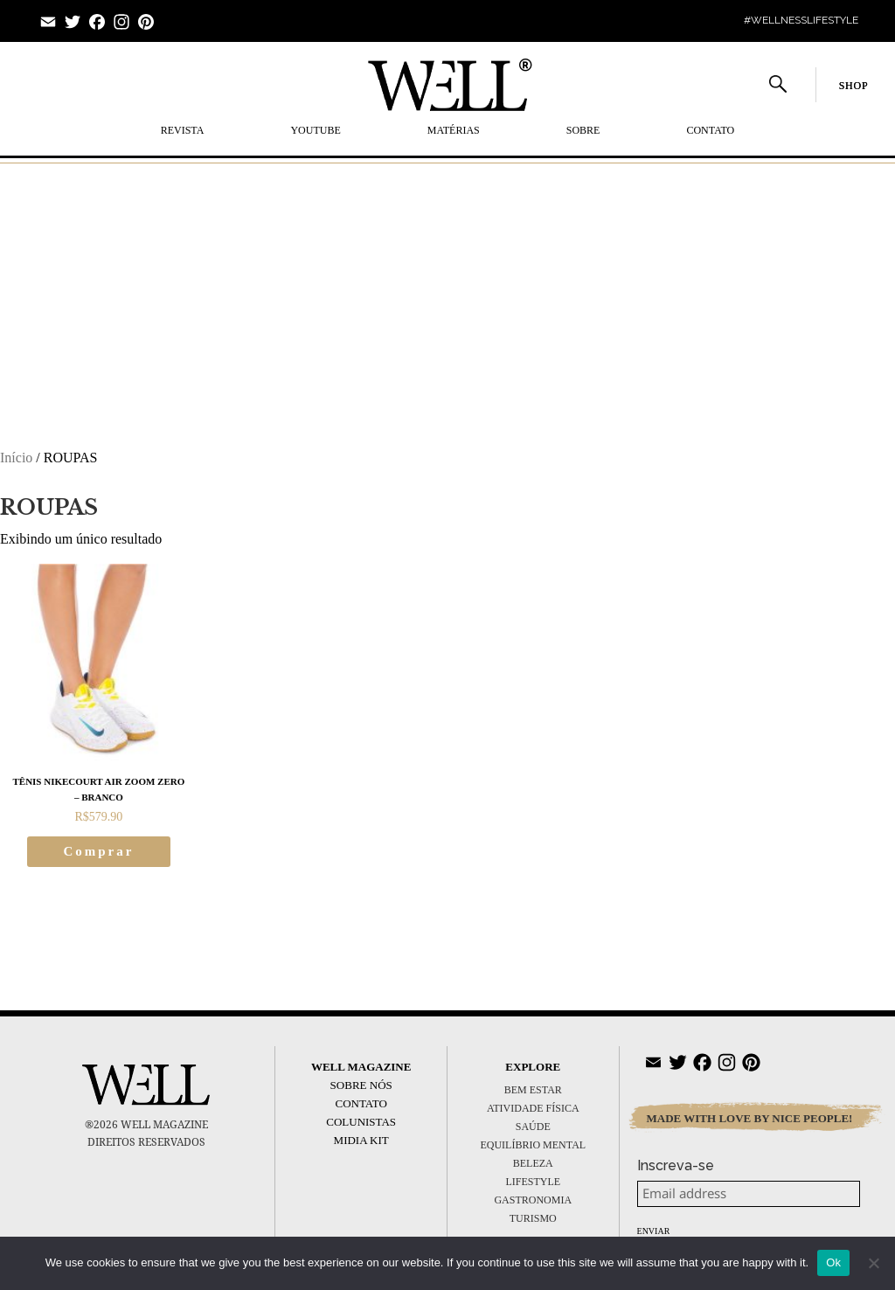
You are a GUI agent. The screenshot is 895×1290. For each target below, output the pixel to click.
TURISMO (533, 1218)
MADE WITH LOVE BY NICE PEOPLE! (750, 1118)
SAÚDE (533, 1126)
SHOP (854, 86)
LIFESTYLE (532, 1182)
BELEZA (533, 1163)
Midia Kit (361, 1140)
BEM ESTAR (533, 1090)
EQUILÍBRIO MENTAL (533, 1145)
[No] (873, 1263)
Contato (710, 130)
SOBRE (583, 130)
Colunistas (361, 1121)
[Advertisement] (447, 289)
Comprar (98, 851)
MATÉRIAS (453, 130)
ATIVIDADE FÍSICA (533, 1108)
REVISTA (183, 130)
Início (16, 457)
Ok (833, 1262)
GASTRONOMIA (533, 1200)
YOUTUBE (315, 130)
